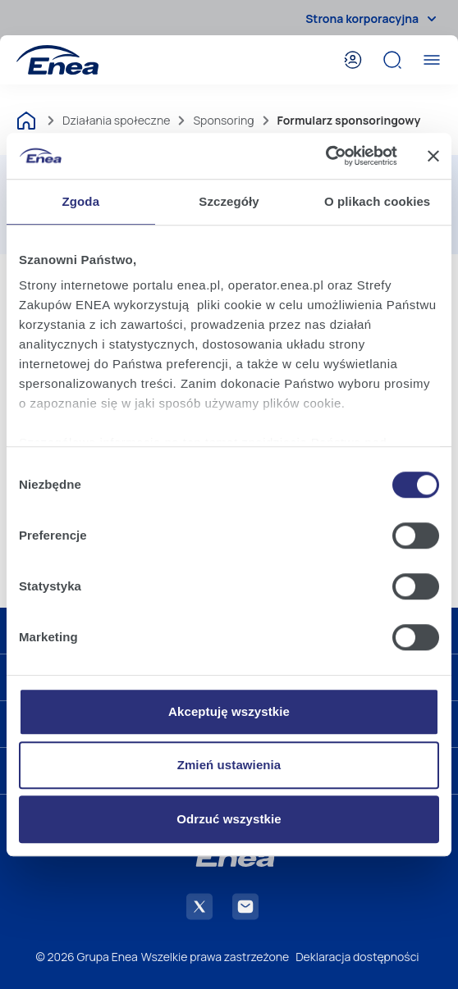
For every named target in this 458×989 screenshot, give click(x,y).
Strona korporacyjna (373, 19)
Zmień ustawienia (229, 765)
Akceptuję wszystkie (229, 711)
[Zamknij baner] (433, 156)
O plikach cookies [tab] (377, 201)
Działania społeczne (116, 120)
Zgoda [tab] (81, 201)
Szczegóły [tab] (229, 201)
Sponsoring (223, 120)
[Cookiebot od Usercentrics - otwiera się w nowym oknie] (325, 155)
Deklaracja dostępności (357, 956)
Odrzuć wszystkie (228, 819)
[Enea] (57, 60)
